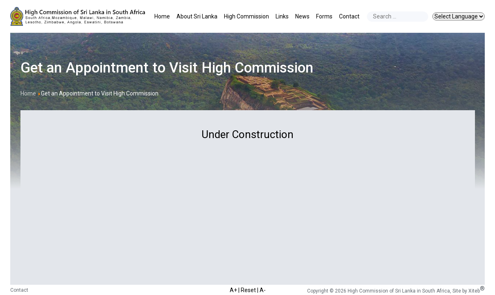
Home (162, 16)
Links (282, 16)
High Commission (246, 16)
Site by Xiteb (468, 291)
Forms (324, 16)
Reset (248, 289)
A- (263, 289)
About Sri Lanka (196, 16)
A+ (233, 289)
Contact (349, 16)
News (302, 16)
